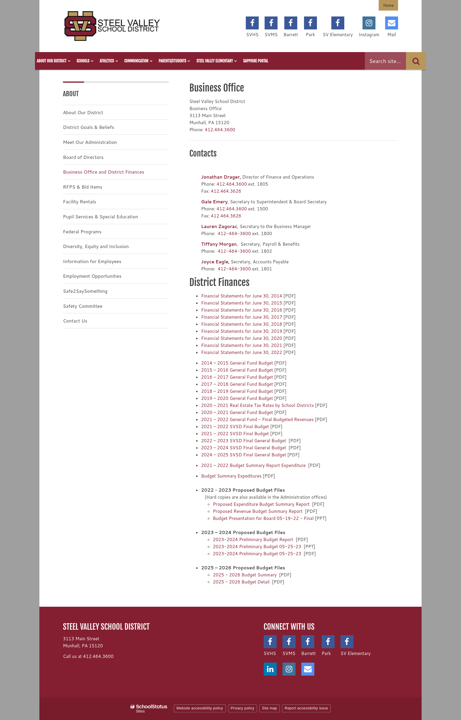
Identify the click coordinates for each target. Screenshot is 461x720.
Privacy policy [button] (242, 708)
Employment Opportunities (92, 275)
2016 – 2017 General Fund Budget (237, 377)
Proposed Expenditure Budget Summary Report (261, 504)
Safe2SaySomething (85, 290)
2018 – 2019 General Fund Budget (237, 391)
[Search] (416, 61)
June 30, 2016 (267, 310)
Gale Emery (214, 202)
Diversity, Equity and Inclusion (96, 246)
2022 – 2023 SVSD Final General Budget (243, 441)
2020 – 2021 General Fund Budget (237, 412)
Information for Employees (92, 261)
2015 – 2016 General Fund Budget (237, 370)
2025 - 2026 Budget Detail (241, 582)
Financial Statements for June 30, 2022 (241, 352)
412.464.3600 (220, 130)
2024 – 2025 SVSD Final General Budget (243, 455)
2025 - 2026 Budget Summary (245, 575)
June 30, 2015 (267, 303)
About (71, 94)
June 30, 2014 (267, 296)
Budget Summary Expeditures (231, 476)
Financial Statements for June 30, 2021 (241, 345)
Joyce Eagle (214, 262)
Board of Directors (83, 157)
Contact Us (75, 320)
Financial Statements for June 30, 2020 (241, 338)
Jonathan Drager (220, 177)
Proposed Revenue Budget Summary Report (258, 511)
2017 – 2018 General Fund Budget (237, 384)
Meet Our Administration (90, 142)
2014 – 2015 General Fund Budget (237, 363)
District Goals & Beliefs (88, 127)
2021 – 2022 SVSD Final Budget (235, 426)
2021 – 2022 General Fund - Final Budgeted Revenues (257, 419)
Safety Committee (82, 305)
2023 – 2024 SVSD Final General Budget (243, 448)
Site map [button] (269, 708)
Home (388, 5)
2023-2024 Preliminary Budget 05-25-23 (257, 546)
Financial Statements (223, 296)
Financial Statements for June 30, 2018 (241, 324)
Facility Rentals (79, 201)
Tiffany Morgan (219, 244)
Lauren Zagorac (219, 226)
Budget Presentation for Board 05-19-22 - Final (263, 518)
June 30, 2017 (267, 317)
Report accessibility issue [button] (306, 708)
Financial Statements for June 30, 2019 (241, 331)
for (248, 296)
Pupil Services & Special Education (100, 216)
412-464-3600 (234, 233)
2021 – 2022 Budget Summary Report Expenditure (253, 465)
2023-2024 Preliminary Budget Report (253, 539)
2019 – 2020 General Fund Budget (237, 398)
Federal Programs (82, 231)
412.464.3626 (226, 191)
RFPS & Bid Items (82, 186)
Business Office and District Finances (103, 171)
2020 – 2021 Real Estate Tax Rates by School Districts (257, 405)
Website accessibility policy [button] (199, 708)
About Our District (83, 112)
